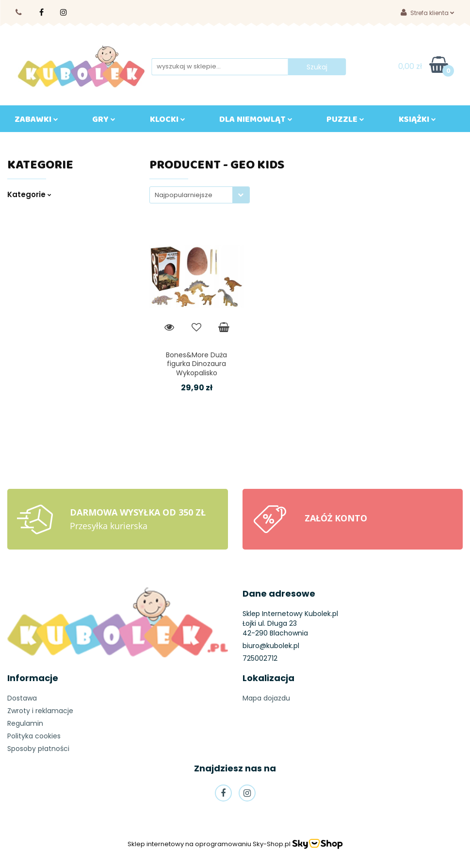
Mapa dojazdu (266, 698)
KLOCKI (167, 121)
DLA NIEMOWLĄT (255, 121)
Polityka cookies (34, 736)
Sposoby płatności (38, 748)
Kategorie (29, 194)
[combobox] (199, 194)
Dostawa (22, 698)
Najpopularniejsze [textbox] (183, 195)
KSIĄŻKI (417, 121)
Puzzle (345, 121)
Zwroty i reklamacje (40, 711)
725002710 (19, 12)
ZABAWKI (36, 121)
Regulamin (25, 723)
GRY (103, 121)
